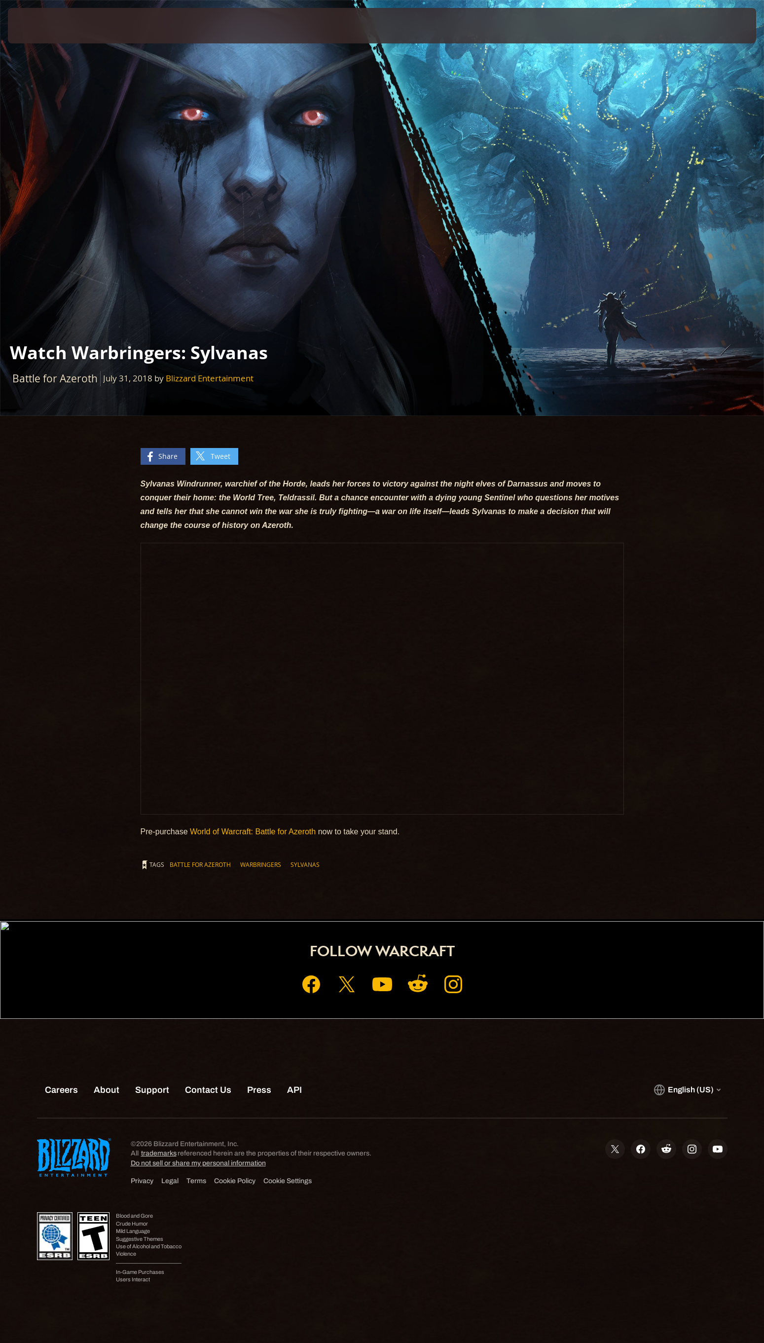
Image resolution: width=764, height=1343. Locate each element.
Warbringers (260, 864)
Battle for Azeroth (200, 864)
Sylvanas (305, 864)
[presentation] (44, 25)
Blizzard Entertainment (210, 378)
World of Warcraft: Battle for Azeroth (253, 831)
